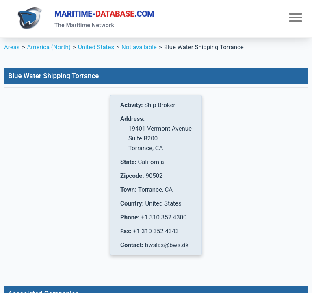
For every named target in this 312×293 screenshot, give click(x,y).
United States (96, 47)
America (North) (49, 47)
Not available (139, 47)
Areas (12, 47)
